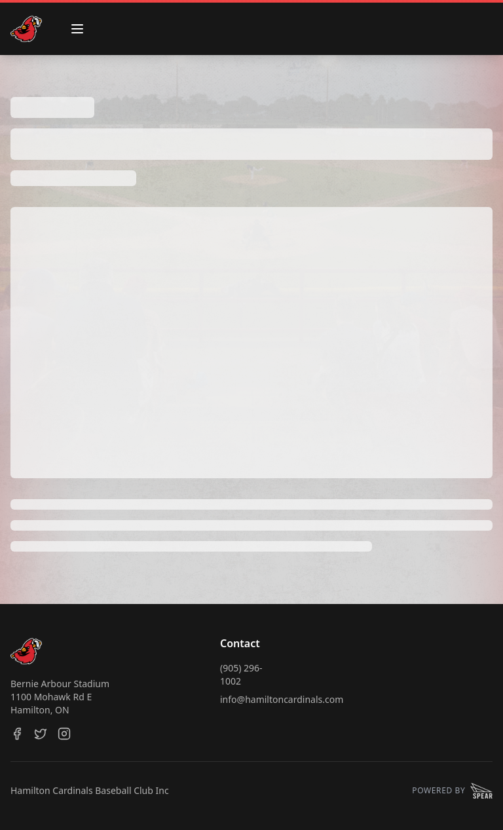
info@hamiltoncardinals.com (281, 699)
